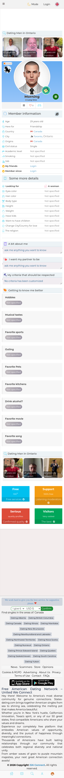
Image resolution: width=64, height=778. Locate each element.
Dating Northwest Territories (20, 639)
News (14, 667)
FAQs (46, 675)
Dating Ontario (41, 645)
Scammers (25, 667)
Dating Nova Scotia (48, 639)
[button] (3, 3)
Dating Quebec (48, 650)
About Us (44, 672)
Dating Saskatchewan (19, 656)
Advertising (30, 672)
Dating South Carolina (44, 656)
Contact (36, 675)
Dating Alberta (18, 618)
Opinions (47, 667)
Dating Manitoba (49, 623)
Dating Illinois (31, 623)
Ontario (48, 136)
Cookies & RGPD (12, 672)
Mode (32, 4)
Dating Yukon (32, 661)
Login (46, 4)
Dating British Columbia (41, 618)
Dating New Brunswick (32, 629)
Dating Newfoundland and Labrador (32, 634)
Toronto (38, 136)
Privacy (56, 672)
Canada (38, 131)
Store (37, 667)
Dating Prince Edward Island (22, 650)
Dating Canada (13, 623)
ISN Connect (37, 765)
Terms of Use (22, 675)
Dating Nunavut (23, 645)
